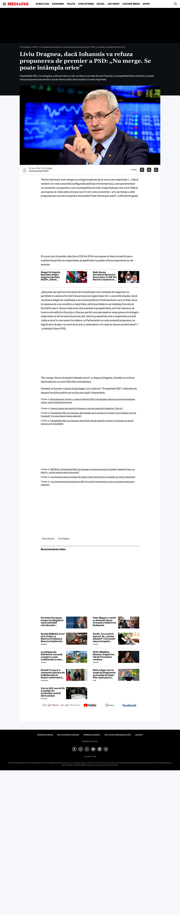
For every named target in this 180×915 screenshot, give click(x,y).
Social (101, 4)
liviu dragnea (63, 538)
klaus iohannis (48, 538)
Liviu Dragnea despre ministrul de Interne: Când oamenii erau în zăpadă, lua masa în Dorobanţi (92, 477)
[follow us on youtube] (90, 705)
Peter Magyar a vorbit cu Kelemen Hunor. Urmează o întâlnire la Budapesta (104, 621)
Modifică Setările (90, 741)
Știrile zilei (42, 4)
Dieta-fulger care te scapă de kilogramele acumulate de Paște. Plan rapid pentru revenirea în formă (104, 674)
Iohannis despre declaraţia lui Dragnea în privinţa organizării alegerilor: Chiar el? (86, 408)
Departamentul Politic (39, 171)
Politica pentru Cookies (68, 735)
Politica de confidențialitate (117, 735)
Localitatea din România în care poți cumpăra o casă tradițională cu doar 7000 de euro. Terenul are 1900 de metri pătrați (52, 656)
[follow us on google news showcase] (70, 705)
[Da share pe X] (149, 170)
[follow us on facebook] (129, 705)
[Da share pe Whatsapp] (156, 170)
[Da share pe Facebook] (142, 170)
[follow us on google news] (50, 705)
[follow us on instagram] (110, 705)
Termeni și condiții (91, 735)
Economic (58, 4)
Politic (71, 4)
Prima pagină (25, 47)
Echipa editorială (45, 735)
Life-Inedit (113, 4)
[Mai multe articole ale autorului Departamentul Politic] (24, 170)
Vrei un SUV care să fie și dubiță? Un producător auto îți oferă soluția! (53, 692)
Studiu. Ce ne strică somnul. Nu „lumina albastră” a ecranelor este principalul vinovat (104, 638)
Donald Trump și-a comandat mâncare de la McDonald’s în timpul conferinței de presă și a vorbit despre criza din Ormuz (53, 674)
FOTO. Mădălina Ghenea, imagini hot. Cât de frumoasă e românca (104, 656)
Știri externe (86, 4)
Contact (139, 735)
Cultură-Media (131, 4)
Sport (146, 4)
